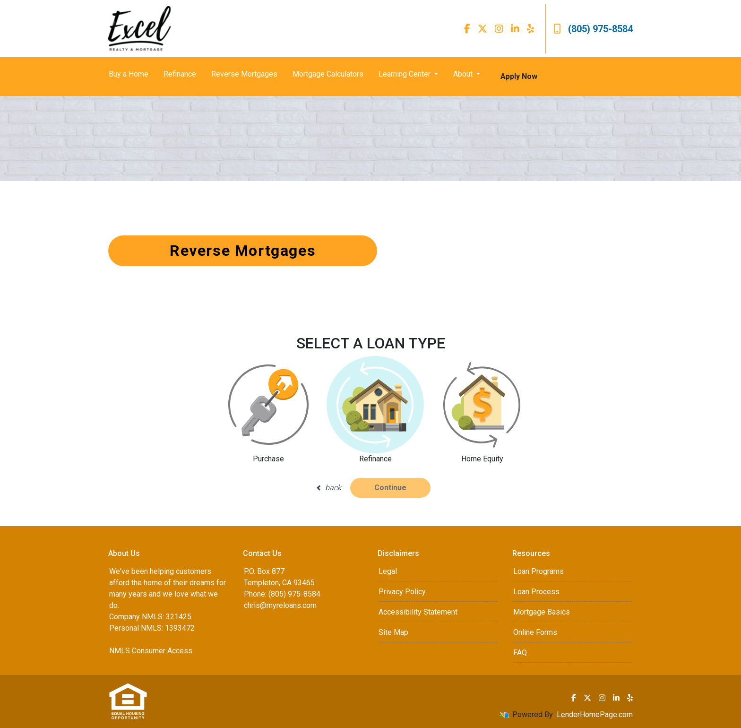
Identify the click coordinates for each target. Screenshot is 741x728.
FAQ (520, 652)
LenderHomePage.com (595, 714)
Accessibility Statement (418, 611)
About (463, 73)
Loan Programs (538, 571)
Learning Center (405, 73)
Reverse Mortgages (244, 73)
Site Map (393, 632)
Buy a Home (128, 73)
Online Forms (535, 632)
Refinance (180, 73)
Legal (388, 571)
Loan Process (536, 591)
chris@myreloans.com (280, 605)
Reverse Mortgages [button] (243, 251)
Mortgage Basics (541, 611)
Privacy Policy (402, 591)
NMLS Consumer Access (150, 650)
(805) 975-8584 (593, 29)
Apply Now (518, 76)
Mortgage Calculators (328, 73)
